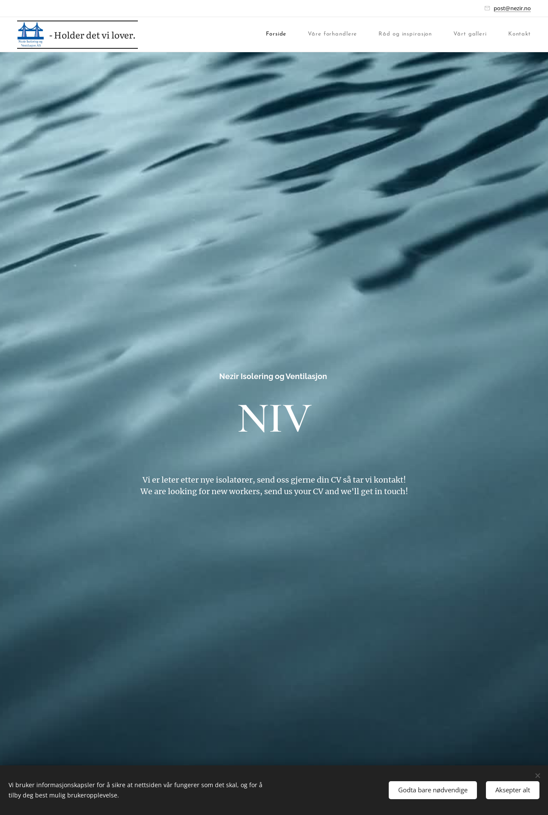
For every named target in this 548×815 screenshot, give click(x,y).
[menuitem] (196, 34)
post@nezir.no (512, 8)
